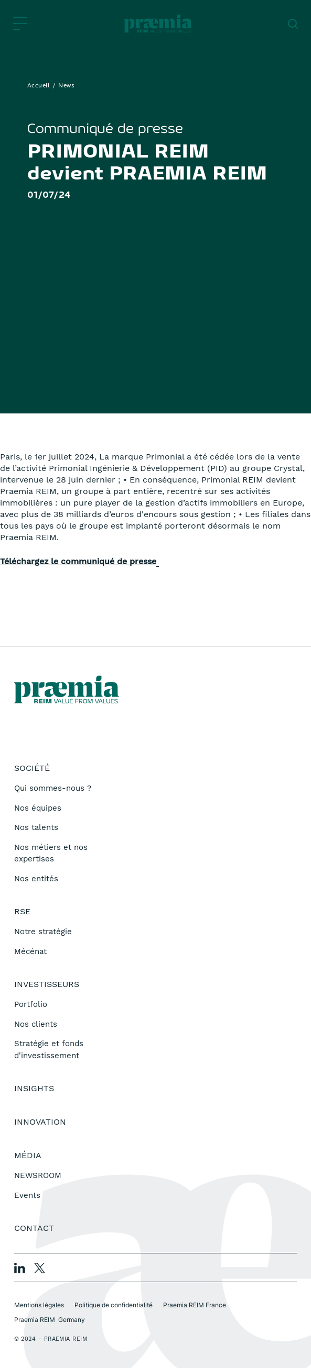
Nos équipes (37, 808)
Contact (34, 1228)
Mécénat (30, 951)
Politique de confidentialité (113, 1305)
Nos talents (36, 827)
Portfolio (30, 1004)
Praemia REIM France (194, 1305)
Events (27, 1195)
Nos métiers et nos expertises (51, 853)
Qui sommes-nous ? (52, 788)
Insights (34, 1088)
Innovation (40, 1122)
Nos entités (36, 878)
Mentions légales (39, 1305)
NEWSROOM (37, 1175)
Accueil (38, 86)
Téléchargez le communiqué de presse (78, 561)
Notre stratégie (43, 931)
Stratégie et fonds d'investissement (48, 1049)
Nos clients (35, 1024)
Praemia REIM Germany (49, 1320)
